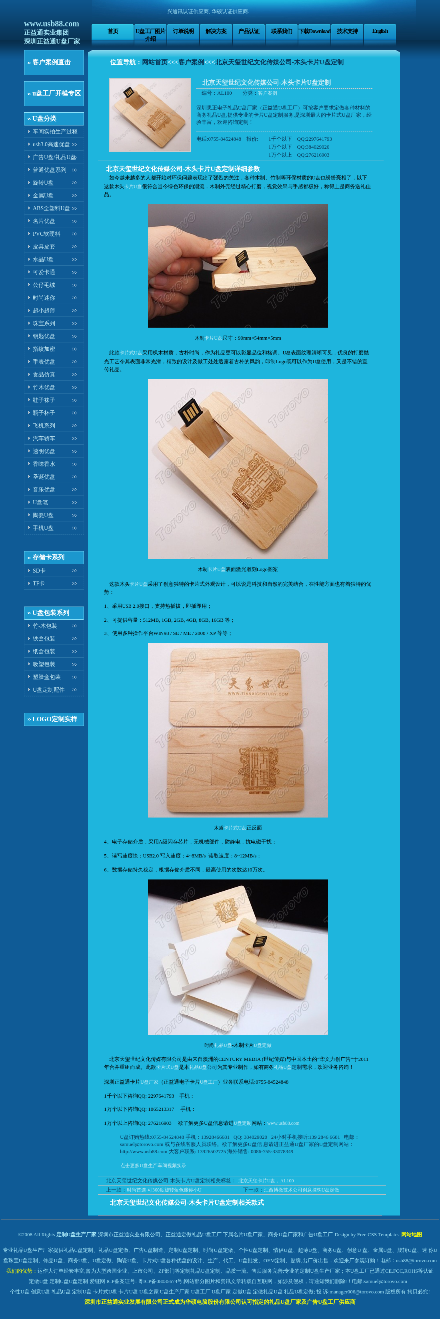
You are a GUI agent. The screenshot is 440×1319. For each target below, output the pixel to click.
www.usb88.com (51, 23)
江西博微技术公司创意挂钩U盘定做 (302, 1190)
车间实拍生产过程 (55, 132)
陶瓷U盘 (43, 515)
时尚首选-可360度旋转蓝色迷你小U (164, 1190)
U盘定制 (243, 1123)
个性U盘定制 (253, 1250)
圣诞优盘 (44, 477)
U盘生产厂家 (175, 1292)
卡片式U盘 (131, 353)
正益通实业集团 (46, 32)
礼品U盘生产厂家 (33, 1250)
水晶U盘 (43, 260)
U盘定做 (263, 1045)
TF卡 (39, 584)
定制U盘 (59, 1281)
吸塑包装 (44, 664)
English (380, 31)
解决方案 (216, 31)
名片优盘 (44, 221)
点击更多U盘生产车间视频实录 (153, 1165)
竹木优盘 (44, 387)
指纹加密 (44, 349)
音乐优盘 (44, 490)
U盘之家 (148, 1292)
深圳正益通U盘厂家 (52, 41)
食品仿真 (44, 375)
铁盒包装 (44, 639)
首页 (113, 31)
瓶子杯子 (44, 413)
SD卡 (39, 571)
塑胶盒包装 (47, 677)
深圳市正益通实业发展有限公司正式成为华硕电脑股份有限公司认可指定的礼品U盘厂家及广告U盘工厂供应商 (220, 1302)
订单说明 (183, 31)
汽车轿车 (44, 439)
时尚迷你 (44, 298)
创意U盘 (40, 1292)
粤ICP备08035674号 (160, 1281)
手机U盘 (43, 528)
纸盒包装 (44, 652)
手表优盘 (44, 362)
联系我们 (281, 31)
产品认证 (248, 31)
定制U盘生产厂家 (76, 1234)
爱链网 (97, 1281)
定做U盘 (38, 1281)
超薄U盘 (307, 1250)
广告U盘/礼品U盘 (54, 157)
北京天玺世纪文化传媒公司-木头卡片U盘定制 (279, 62)
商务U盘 (77, 1260)
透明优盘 (44, 451)
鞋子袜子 (44, 400)
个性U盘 (19, 1292)
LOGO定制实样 (54, 719)
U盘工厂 (209, 1082)
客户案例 (191, 62)
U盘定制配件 (49, 690)
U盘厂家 (149, 1082)
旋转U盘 (43, 183)
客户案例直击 (51, 62)
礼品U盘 (223, 1045)
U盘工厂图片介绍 (150, 35)
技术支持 (347, 31)
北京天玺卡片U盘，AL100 (266, 1181)
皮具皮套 (44, 247)
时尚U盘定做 (218, 1250)
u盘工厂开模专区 (56, 93)
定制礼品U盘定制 (200, 1271)
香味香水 (44, 464)
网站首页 (155, 62)
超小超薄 (44, 311)
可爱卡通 (44, 272)
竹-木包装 (45, 626)
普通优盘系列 (49, 170)
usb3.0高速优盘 (51, 144)
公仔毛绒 (44, 285)
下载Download (314, 31)
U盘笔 (40, 502)
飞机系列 (44, 426)
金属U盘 (43, 196)
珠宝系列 (44, 323)
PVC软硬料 (46, 234)
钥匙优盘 (44, 336)
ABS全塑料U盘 (51, 208)
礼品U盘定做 (299, 1292)
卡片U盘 (133, 186)
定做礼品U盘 (267, 1292)
